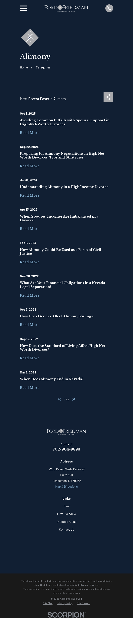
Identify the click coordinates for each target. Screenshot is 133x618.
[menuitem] (48, 603)
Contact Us (66, 529)
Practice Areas (66, 521)
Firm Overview (66, 514)
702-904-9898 (66, 449)
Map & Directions (66, 486)
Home (66, 506)
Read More (29, 133)
